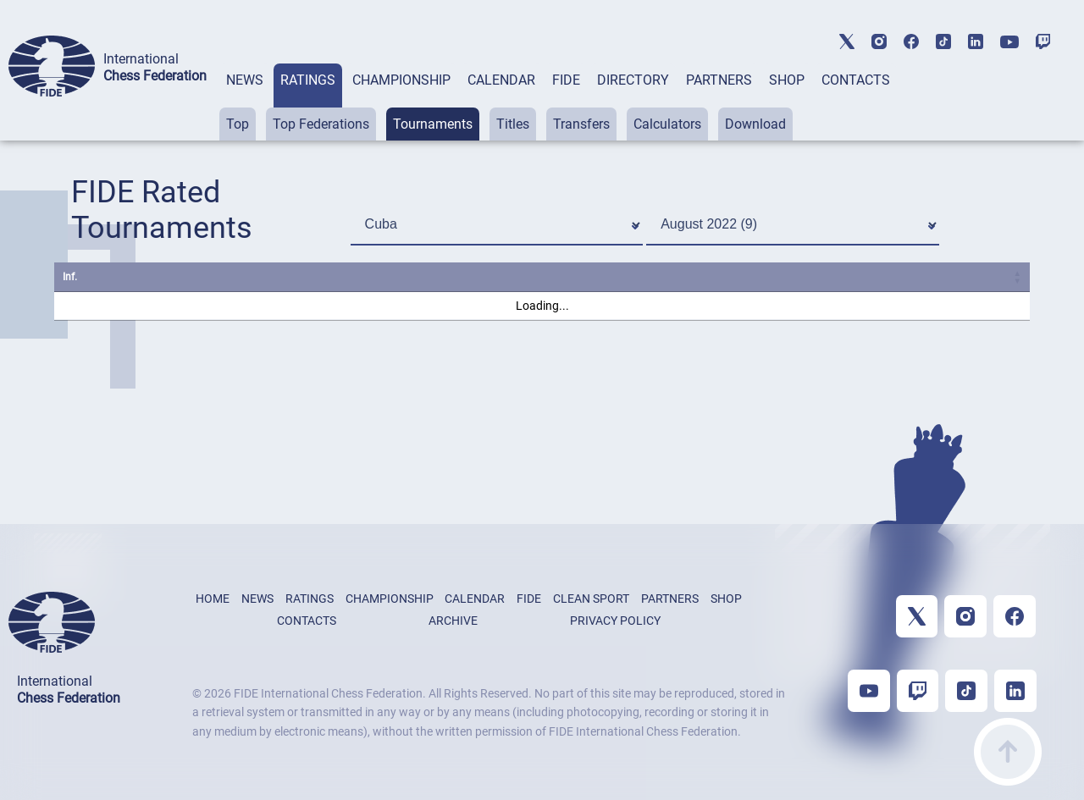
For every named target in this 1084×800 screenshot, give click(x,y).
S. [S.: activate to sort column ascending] (638, 277)
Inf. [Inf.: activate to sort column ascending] (70, 277)
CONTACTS (855, 80)
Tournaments (433, 124)
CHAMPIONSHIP (401, 80)
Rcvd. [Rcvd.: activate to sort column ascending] (898, 277)
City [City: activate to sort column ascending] (510, 277)
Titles (512, 124)
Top (237, 124)
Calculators (667, 124)
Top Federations (321, 124)
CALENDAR (501, 80)
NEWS (244, 80)
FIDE (566, 80)
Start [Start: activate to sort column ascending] (753, 277)
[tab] (244, 102)
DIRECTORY (633, 80)
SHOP (787, 80)
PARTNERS (719, 80)
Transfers (581, 124)
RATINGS (307, 80)
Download (755, 124)
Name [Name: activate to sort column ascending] (126, 277)
